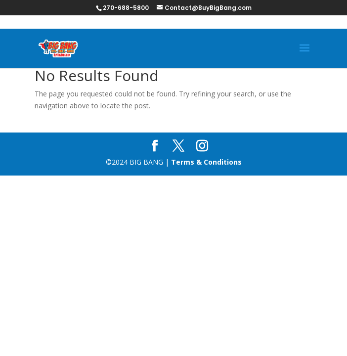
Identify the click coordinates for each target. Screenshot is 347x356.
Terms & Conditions (206, 162)
